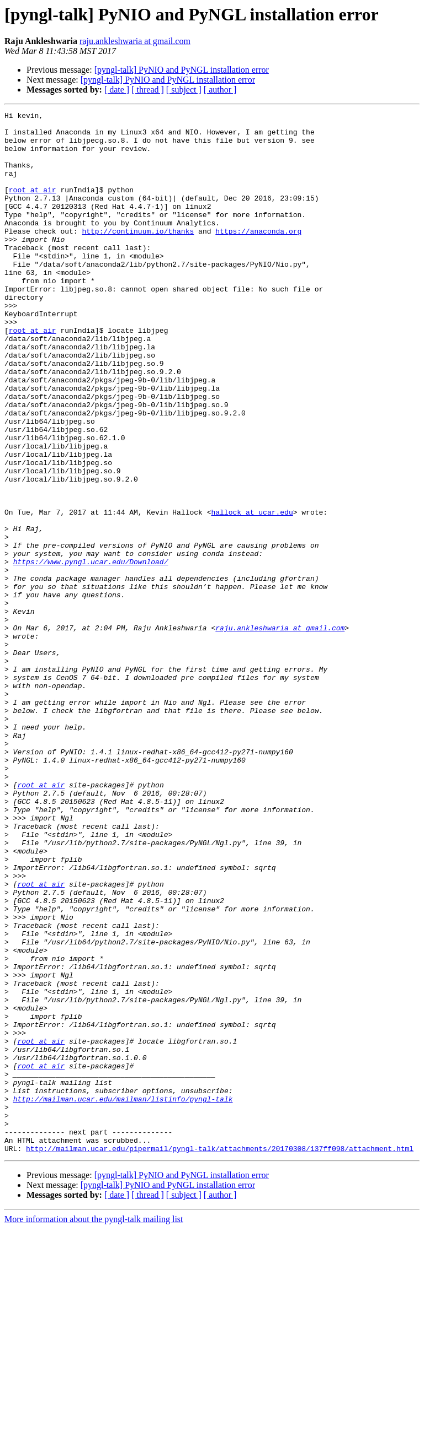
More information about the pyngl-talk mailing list (93, 1427)
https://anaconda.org (258, 256)
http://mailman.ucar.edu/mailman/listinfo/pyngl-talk (123, 1297)
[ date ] (116, 89)
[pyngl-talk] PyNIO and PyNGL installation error (181, 69)
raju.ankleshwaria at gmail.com (135, 41)
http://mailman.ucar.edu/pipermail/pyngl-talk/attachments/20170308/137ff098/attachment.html (220, 1357)
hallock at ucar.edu (252, 593)
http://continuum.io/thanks (138, 256)
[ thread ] (147, 89)
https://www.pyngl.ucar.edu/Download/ (90, 652)
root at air (32, 206)
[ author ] (220, 89)
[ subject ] (184, 89)
